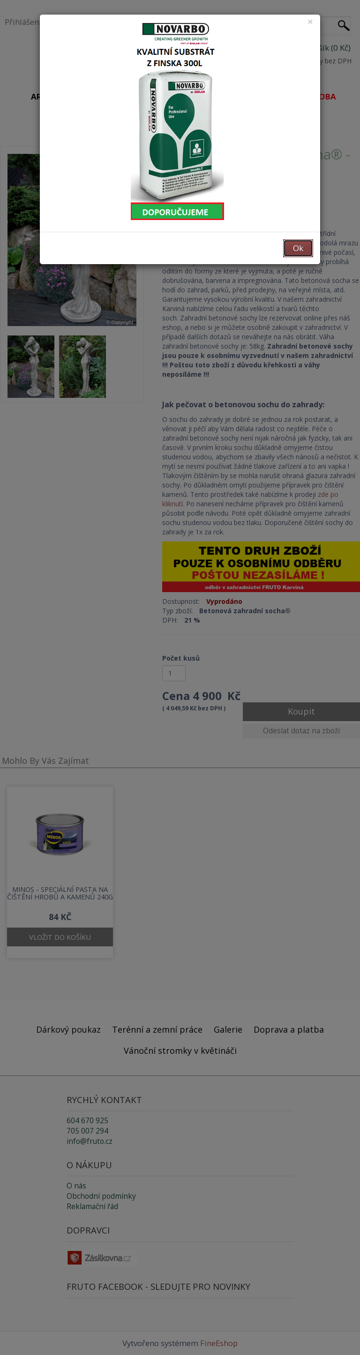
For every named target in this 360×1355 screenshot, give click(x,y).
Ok (298, 248)
